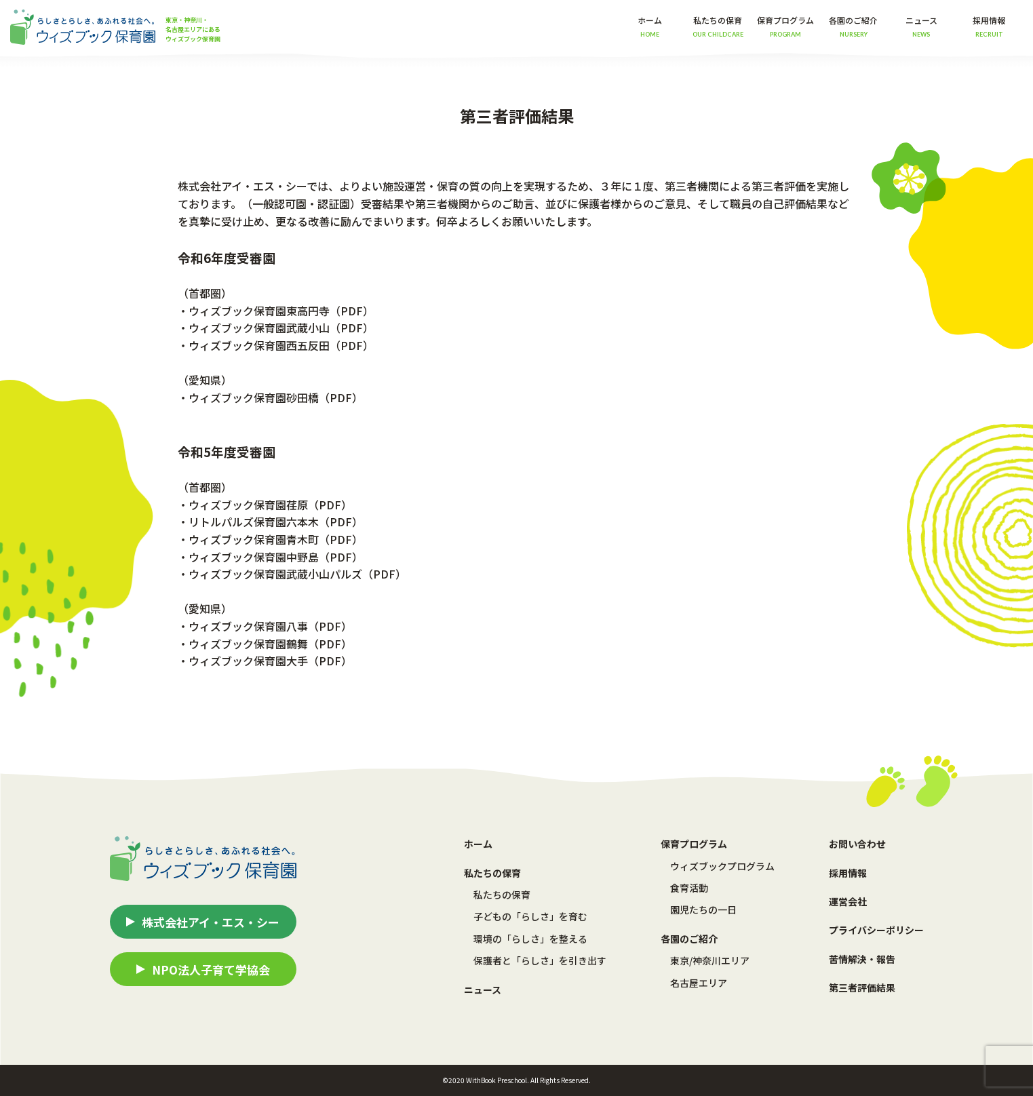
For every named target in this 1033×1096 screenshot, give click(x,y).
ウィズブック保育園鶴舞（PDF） (270, 643)
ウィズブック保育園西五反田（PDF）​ (281, 345)
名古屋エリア (698, 983)
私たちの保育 (501, 894)
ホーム (650, 26)
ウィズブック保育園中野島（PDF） (276, 557)
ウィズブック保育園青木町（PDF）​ (276, 539)
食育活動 (689, 888)
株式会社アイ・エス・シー (210, 922)
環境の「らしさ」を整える (530, 938)
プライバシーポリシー (876, 930)
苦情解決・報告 (862, 959)
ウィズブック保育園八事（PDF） (270, 626)
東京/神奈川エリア (709, 960)
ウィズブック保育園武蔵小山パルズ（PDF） (297, 574)
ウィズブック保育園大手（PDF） (270, 660)
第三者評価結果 (862, 987)
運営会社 (848, 901)
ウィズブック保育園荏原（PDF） (270, 504)
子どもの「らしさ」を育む (530, 916)
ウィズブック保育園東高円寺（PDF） (281, 310)
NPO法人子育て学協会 (211, 969)
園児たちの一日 (703, 909)
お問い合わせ (857, 843)
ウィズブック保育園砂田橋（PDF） (276, 397)
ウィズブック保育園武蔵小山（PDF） (281, 327)
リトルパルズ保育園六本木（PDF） (276, 521)
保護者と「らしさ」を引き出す (539, 960)
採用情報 (989, 26)
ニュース (921, 26)
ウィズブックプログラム (722, 866)
